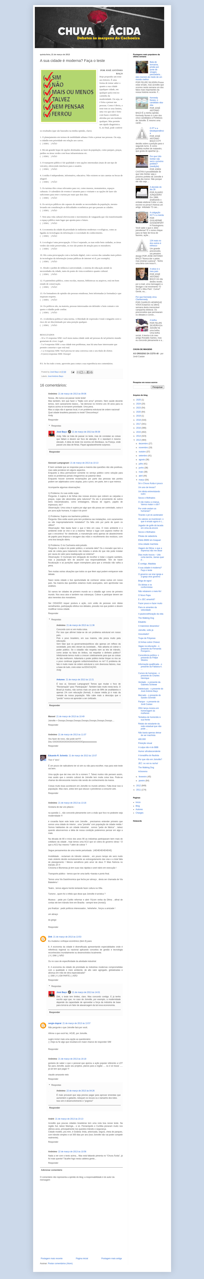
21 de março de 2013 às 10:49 (70, 716)
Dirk (50, 937)
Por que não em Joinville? (150, 759)
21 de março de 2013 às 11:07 (72, 734)
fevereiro (143, 776)
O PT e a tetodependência (157, 130)
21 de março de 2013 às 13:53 (67, 937)
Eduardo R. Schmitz (58, 755)
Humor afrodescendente (149, 751)
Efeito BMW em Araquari (149, 540)
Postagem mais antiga (111, 1258)
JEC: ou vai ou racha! (148, 763)
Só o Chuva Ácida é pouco (150, 483)
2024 (138, 404)
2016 (138, 428)
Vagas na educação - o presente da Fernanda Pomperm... (149, 648)
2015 (138, 432)
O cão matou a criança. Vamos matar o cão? (149, 503)
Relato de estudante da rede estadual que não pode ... (149, 726)
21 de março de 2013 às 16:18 (72, 1059)
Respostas (56, 426)
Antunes (61, 679)
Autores (139, 809)
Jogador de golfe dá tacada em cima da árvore (150, 526)
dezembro (143, 443)
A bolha (153, 320)
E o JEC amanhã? (146, 599)
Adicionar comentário (51, 1170)
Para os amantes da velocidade (147, 608)
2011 (138, 790)
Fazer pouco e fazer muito (150, 603)
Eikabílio (142, 622)
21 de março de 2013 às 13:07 (83, 755)
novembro (143, 447)
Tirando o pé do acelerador (150, 515)
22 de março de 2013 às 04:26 (81, 1091)
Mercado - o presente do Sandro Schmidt (149, 696)
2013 (138, 440)
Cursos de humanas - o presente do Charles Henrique (149, 675)
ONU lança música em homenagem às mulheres (148, 710)
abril (141, 476)
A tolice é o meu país (155, 270)
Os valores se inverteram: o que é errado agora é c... (150, 520)
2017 (138, 424)
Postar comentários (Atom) (60, 1263)
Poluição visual (145, 743)
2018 (138, 420)
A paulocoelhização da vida (150, 614)
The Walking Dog (146, 618)
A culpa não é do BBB (148, 747)
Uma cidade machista (148, 544)
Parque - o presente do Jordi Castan (148, 702)
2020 (138, 412)
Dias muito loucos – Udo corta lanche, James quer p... (151, 557)
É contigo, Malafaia (147, 564)
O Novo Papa (144, 595)
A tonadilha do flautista (148, 755)
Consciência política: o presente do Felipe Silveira (148, 657)
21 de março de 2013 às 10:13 (84, 463)
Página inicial (82, 1258)
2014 (138, 436)
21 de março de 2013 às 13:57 (76, 1023)
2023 (138, 408)
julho (141, 464)
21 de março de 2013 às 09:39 (86, 432)
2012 (138, 785)
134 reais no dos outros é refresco (155, 243)
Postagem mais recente (52, 1258)
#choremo (142, 771)
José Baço (62, 432)
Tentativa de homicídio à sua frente (149, 718)
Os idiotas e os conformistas (145, 586)
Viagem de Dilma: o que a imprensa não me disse (150, 549)
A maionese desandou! (148, 626)
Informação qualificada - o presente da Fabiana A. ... (150, 666)
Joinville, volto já (145, 630)
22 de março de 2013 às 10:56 (72, 1151)
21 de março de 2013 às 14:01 (86, 992)
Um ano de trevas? (147, 487)
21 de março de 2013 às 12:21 (80, 679)
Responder (53, 420)
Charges (139, 813)
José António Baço (55, 376)
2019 (138, 416)
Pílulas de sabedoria (147, 536)
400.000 (142, 739)
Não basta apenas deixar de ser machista (149, 733)
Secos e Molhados (146, 498)
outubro (142, 451)
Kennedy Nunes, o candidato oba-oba (156, 101)
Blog (138, 806)
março (142, 480)
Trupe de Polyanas (146, 638)
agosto (142, 459)
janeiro (142, 780)
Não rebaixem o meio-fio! (149, 591)
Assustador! (143, 634)
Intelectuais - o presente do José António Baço (150, 690)
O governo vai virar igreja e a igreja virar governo (150, 575)
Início (138, 802)
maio (141, 472)
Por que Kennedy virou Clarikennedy (146, 298)
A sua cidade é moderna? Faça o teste (150, 568)
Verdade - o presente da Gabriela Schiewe (149, 683)
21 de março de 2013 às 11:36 (81, 625)
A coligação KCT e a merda (157, 213)
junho (141, 468)
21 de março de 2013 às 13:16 (72, 803)
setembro (143, 455)
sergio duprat (55, 1023)
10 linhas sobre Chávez (149, 642)
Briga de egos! (144, 581)
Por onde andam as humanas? (147, 509)
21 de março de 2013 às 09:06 (72, 394)
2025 (138, 400)
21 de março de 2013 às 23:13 (69, 1119)
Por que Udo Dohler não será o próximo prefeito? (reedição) (156, 161)
